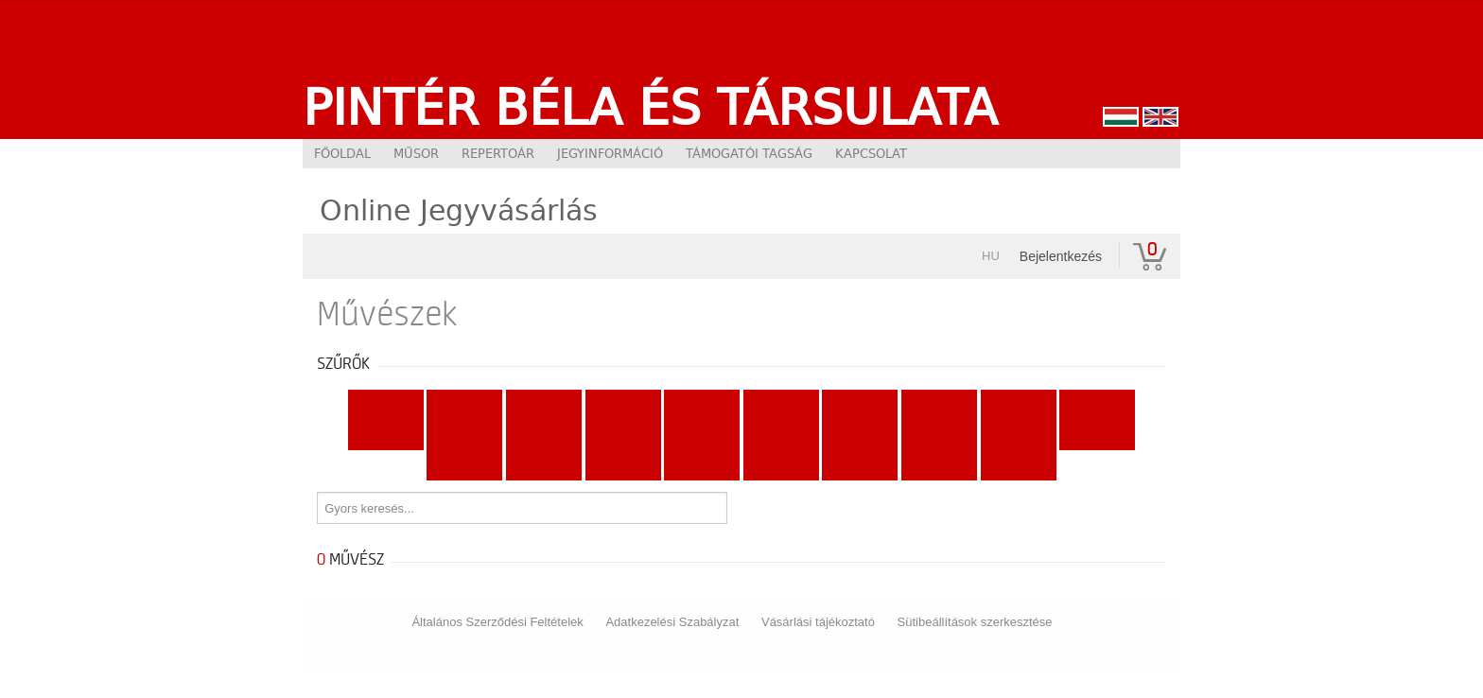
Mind (386, 404)
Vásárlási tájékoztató (818, 622)
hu (991, 256)
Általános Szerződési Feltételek (497, 622)
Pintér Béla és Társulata (650, 107)
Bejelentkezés (1061, 256)
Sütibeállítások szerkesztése (975, 622)
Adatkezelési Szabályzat (672, 622)
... (1018, 465)
